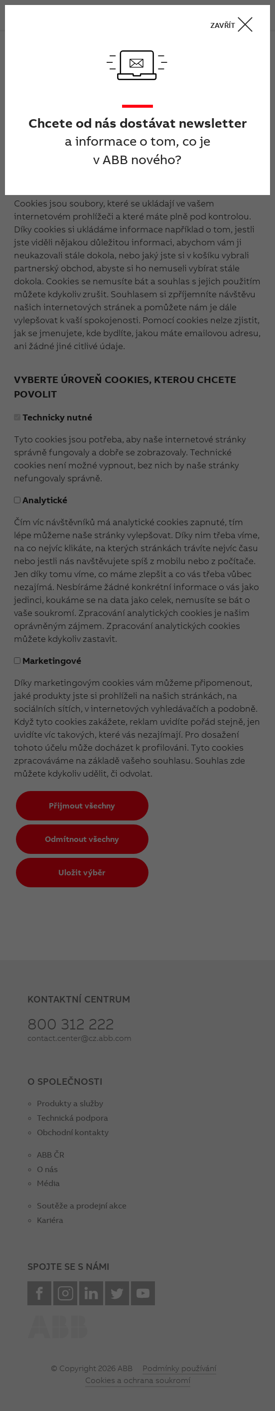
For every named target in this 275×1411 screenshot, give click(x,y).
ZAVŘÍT (234, 24)
